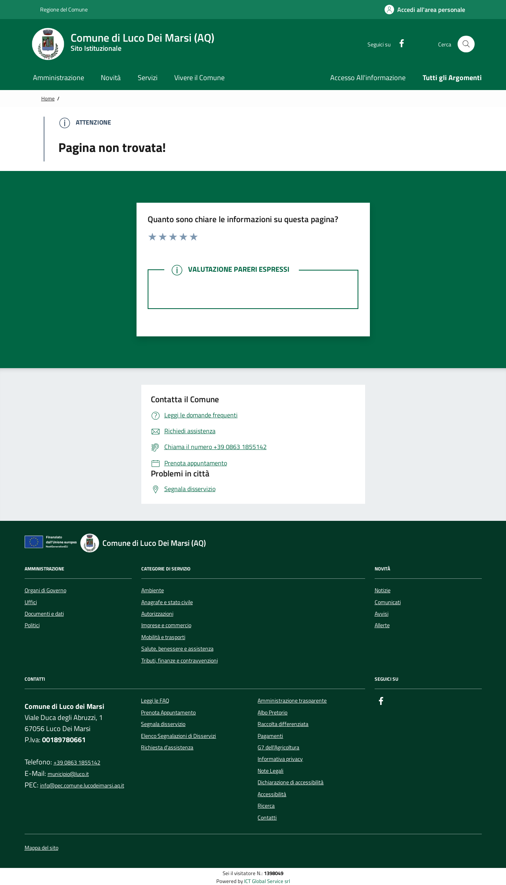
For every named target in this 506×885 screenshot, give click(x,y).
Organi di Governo (45, 590)
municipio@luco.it (68, 774)
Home (48, 98)
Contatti (267, 817)
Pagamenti (270, 735)
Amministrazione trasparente (292, 700)
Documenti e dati (44, 613)
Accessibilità (272, 794)
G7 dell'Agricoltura (278, 747)
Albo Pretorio (272, 712)
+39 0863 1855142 (77, 762)
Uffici (31, 602)
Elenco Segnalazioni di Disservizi (178, 735)
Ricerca (266, 805)
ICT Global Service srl (267, 881)
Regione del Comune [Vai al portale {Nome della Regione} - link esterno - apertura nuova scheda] (60, 9)
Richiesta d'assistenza (167, 747)
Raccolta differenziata (283, 724)
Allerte (382, 625)
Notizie (383, 590)
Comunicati (388, 602)
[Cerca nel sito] (466, 44)
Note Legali (270, 770)
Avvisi (382, 613)
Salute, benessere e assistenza (177, 648)
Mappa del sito (41, 848)
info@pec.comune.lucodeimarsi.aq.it (82, 785)
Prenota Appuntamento (168, 712)
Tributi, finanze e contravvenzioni (179, 660)
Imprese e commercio (166, 625)
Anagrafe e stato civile (167, 602)
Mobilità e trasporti (163, 637)
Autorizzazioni (157, 613)
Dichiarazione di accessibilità (290, 782)
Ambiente (152, 590)
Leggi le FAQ (155, 700)
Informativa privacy (280, 758)
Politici (32, 625)
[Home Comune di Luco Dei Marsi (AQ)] (128, 44)
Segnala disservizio (163, 724)
